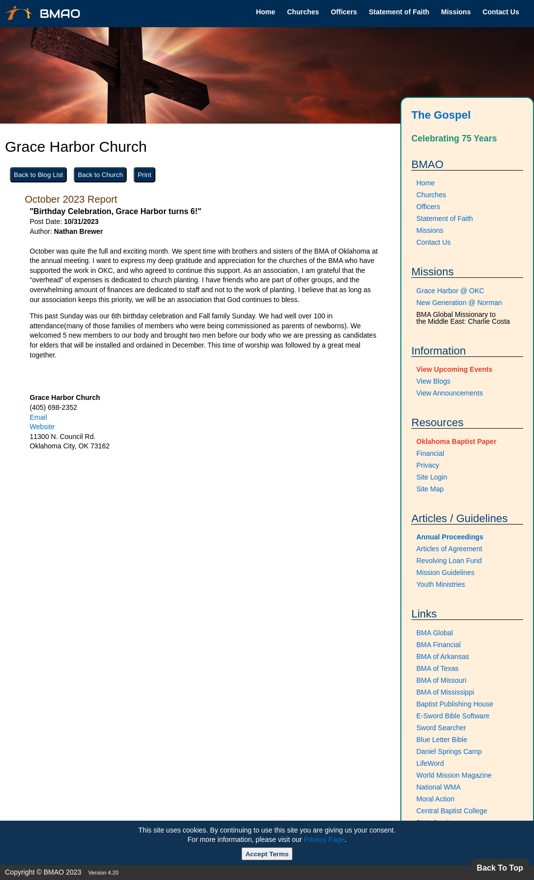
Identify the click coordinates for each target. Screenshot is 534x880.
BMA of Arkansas (442, 656)
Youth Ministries (440, 584)
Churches (303, 12)
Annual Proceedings (449, 537)
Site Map (429, 489)
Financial (430, 453)
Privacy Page (324, 839)
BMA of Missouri (441, 680)
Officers (344, 12)
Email (38, 417)
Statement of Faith (399, 12)
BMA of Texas (437, 668)
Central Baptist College (451, 811)
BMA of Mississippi (445, 692)
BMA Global (434, 633)
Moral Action (435, 799)
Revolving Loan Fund (449, 561)
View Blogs (433, 381)
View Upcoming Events (454, 369)
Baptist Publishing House (454, 704)
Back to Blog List (38, 174)
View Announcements (449, 393)
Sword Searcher (441, 728)
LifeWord (430, 763)
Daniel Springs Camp (449, 751)
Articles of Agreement (449, 549)
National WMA (438, 787)
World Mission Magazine (453, 775)
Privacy (427, 465)
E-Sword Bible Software (452, 716)
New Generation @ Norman (459, 303)
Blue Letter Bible (441, 740)
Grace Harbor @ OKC (450, 291)
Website (42, 427)
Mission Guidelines (445, 572)
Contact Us (501, 12)
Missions (456, 12)
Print (144, 174)
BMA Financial (438, 645)
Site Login (431, 477)
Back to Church (100, 174)
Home (265, 12)
